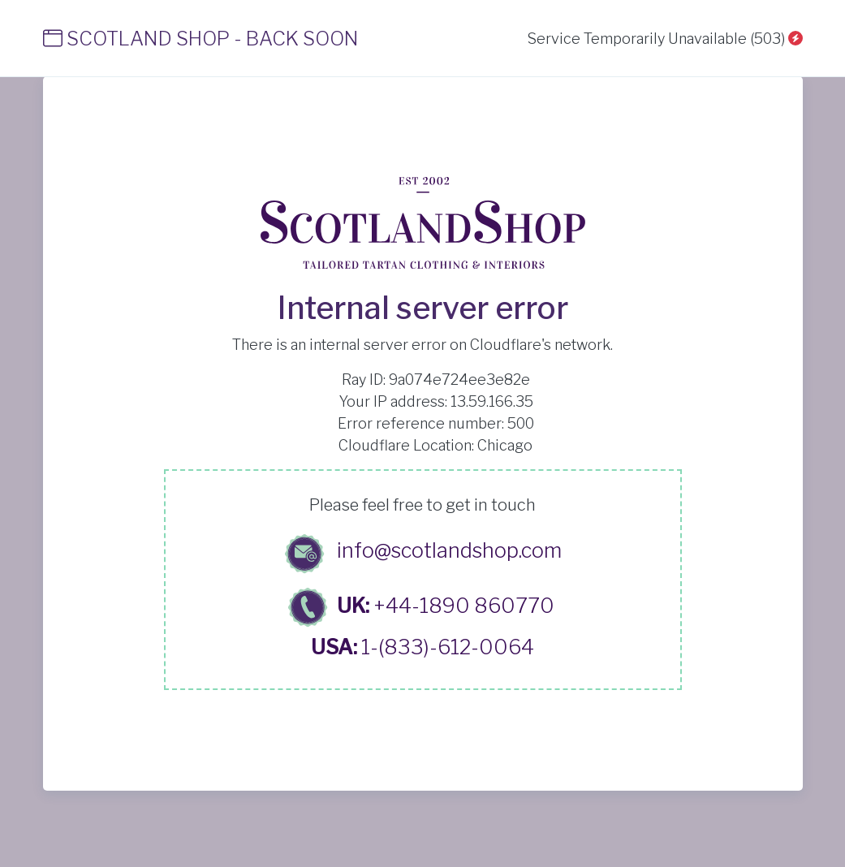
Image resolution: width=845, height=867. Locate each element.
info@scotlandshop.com (449, 550)
